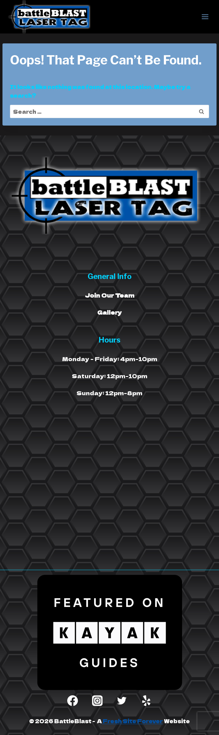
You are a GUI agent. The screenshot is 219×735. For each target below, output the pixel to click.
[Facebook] (72, 700)
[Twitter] (122, 700)
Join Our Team (109, 295)
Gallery (109, 312)
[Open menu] (205, 16)
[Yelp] (146, 700)
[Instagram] (97, 700)
